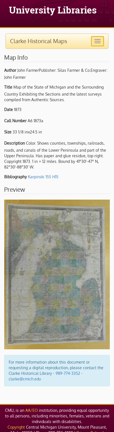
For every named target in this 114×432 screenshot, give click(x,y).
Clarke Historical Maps (38, 41)
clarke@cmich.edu (25, 378)
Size (7, 132)
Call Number (15, 120)
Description (14, 143)
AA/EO (31, 410)
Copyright (16, 427)
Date (8, 109)
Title (8, 87)
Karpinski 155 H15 (43, 176)
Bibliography (15, 176)
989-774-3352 (68, 373)
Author (10, 70)
